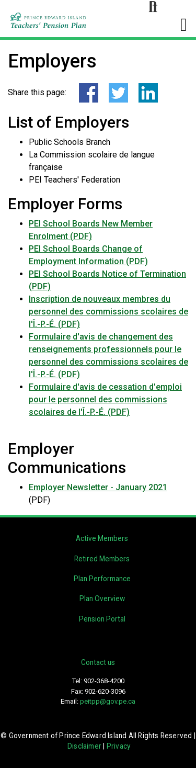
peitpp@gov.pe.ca (107, 701)
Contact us (98, 662)
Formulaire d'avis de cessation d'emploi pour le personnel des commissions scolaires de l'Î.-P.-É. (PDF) (105, 399)
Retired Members (102, 559)
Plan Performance (102, 578)
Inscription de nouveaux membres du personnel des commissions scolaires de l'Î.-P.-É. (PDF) (108, 311)
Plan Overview (102, 598)
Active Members (102, 538)
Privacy (118, 746)
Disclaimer (84, 746)
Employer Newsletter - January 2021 (98, 487)
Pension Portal (102, 619)
